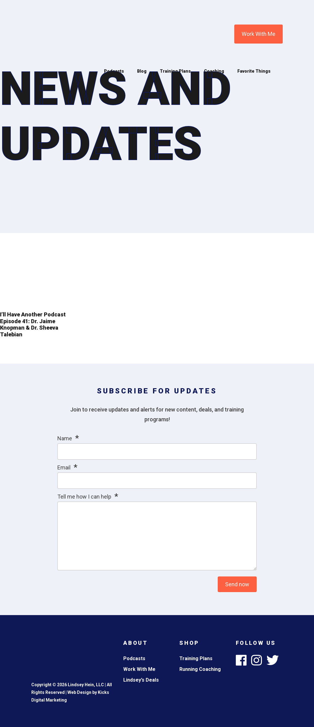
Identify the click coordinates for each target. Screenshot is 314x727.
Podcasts (114, 71)
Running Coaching (200, 669)
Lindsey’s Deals (141, 680)
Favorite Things (253, 71)
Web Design (79, 692)
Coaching (214, 71)
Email (64, 467)
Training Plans (175, 71)
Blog (142, 71)
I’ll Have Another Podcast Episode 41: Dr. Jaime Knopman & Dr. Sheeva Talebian (33, 324)
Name (64, 438)
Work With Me (258, 34)
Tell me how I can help (84, 496)
